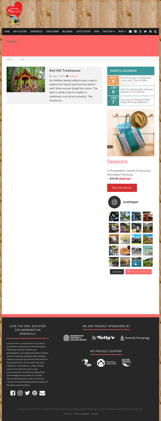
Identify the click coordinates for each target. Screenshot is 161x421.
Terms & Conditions (81, 414)
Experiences (36, 31)
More (120, 31)
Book (96, 31)
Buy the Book (122, 187)
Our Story (108, 31)
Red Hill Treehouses (65, 70)
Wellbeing (67, 31)
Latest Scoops (83, 31)
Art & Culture (20, 31)
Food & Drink (52, 31)
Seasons (117, 161)
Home (7, 31)
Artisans (74, 76)
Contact (94, 414)
